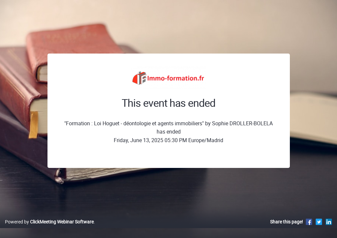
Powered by (49, 228)
